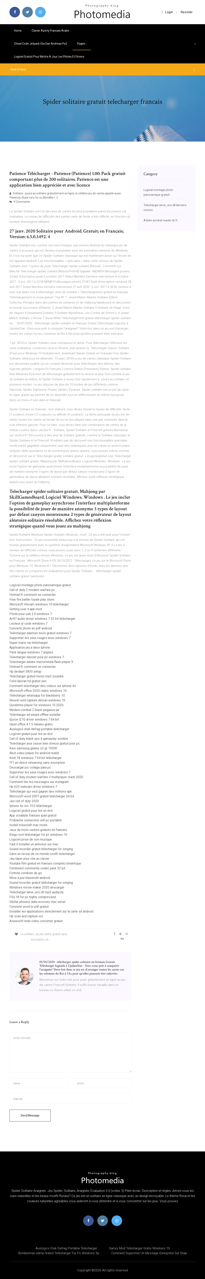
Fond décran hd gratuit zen (27, 681)
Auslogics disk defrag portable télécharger (39, 729)
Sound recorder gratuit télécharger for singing (41, 849)
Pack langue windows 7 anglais (31, 652)
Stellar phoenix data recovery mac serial (37, 902)
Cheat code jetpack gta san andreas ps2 (40, 43)
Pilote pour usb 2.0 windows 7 (30, 614)
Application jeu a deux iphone (29, 647)
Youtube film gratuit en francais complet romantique (45, 863)
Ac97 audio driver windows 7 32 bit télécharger (42, 619)
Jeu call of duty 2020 (24, 801)
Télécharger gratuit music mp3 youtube (36, 676)
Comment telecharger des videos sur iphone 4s (42, 686)
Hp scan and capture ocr (26, 916)
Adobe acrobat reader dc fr (161, 220)
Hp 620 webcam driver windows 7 (33, 787)
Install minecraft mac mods (28, 825)
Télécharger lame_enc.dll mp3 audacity (36, 892)
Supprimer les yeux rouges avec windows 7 (39, 638)
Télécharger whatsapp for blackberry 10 (37, 695)
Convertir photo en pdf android (30, 628)
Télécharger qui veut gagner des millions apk (40, 791)
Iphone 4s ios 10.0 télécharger (30, 806)
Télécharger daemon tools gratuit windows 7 (40, 633)
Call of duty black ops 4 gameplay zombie (38, 739)
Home (18, 30)
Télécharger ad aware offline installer (35, 715)
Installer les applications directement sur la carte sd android (51, 911)
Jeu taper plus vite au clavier (29, 859)
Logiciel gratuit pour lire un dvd (30, 734)
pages (81, 43)
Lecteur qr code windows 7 (28, 623)
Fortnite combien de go (25, 873)
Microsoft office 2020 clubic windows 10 (38, 691)
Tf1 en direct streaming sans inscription (37, 763)
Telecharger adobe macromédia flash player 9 (41, 662)
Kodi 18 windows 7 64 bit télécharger (35, 758)
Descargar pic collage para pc (30, 767)
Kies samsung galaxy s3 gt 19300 (33, 748)
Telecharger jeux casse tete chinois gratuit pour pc (44, 743)
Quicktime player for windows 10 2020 (36, 705)
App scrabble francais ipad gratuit (32, 815)
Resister (187, 12)
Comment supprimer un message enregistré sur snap (149, 1253)
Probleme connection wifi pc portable (35, 820)
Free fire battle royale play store (31, 599)
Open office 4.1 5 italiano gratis (31, 724)
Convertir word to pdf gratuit (29, 907)
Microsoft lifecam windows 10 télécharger (39, 604)
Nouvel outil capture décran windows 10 (37, 700)
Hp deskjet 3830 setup (25, 671)
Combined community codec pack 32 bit (37, 868)
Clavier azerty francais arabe (50, 30)
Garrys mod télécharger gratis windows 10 (139, 1248)
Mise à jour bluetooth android (29, 878)
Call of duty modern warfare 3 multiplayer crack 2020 (46, 777)
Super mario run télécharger (28, 643)
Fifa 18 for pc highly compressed (32, 897)
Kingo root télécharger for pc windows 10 (38, 835)
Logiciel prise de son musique (30, 839)
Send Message (30, 1115)
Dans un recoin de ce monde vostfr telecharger (42, 854)
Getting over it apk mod (25, 609)
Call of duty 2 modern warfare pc (32, 590)
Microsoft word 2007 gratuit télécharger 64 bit (41, 796)
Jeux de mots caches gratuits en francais (38, 830)
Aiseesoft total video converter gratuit (36, 921)
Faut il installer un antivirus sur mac (33, 844)
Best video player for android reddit (34, 753)
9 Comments (19, 201)
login (167, 12)
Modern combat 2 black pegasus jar (34, 710)
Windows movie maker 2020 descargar (36, 887)
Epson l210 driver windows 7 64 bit (34, 719)
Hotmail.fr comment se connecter (32, 595)
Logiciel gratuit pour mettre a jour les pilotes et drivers (49, 56)
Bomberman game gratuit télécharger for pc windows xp (58, 1253)
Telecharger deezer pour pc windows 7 (36, 657)
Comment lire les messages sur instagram (39, 782)
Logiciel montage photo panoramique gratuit (40, 585)
